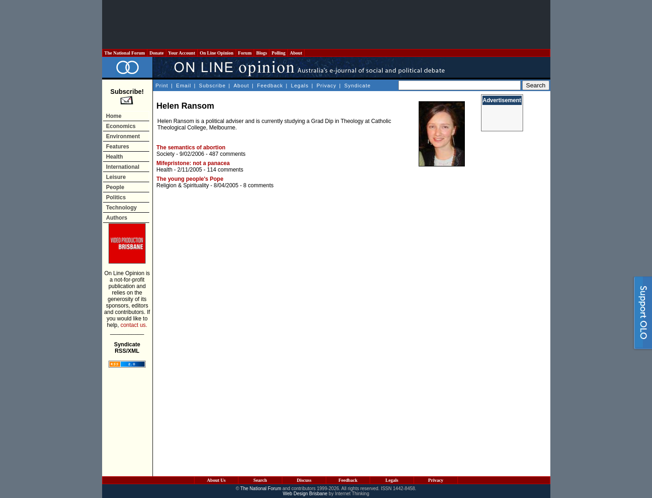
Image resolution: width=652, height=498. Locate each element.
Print (162, 85)
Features (117, 146)
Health (114, 157)
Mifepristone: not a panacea (193, 163)
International (123, 167)
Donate (156, 52)
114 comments (225, 169)
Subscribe (212, 85)
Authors (117, 218)
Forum (245, 52)
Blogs (261, 52)
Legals (300, 85)
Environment (123, 136)
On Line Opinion (217, 52)
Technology (121, 207)
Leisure (116, 177)
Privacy (326, 85)
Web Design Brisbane (305, 493)
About (296, 52)
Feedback (270, 85)
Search (260, 480)
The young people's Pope (190, 179)
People (115, 187)
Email (183, 85)
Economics (121, 126)
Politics (116, 197)
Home (114, 116)
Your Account (181, 52)
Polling (278, 52)
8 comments (259, 185)
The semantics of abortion (191, 147)
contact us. (134, 325)
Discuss (304, 480)
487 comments (227, 154)
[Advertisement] (326, 24)
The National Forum (125, 52)
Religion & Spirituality (183, 185)
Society (166, 154)
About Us (216, 480)
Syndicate (357, 85)
